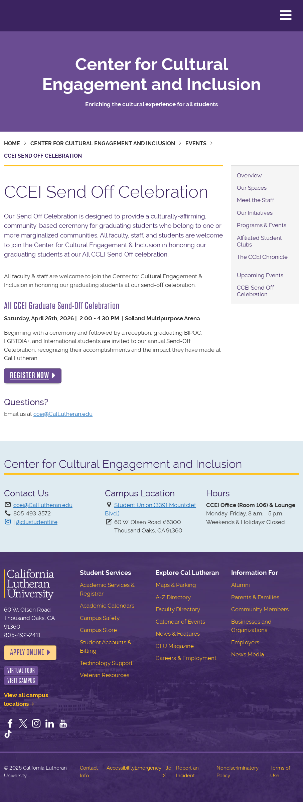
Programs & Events (261, 225)
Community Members (260, 609)
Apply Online (27, 652)
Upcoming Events (260, 275)
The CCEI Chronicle (262, 257)
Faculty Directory (178, 609)
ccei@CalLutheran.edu (63, 414)
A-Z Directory (173, 597)
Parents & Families (255, 597)
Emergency (148, 768)
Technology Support (106, 663)
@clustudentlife (36, 522)
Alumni (240, 585)
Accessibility (121, 768)
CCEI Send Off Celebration (255, 291)
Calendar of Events (180, 621)
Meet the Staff (256, 200)
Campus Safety (100, 618)
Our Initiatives (255, 212)
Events (195, 143)
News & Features (178, 633)
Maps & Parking (176, 585)
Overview (249, 175)
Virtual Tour (21, 670)
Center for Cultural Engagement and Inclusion (151, 74)
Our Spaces (252, 187)
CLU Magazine (175, 646)
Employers (245, 642)
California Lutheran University (21, 16)
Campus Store (98, 630)
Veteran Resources (104, 675)
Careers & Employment (186, 658)
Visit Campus (21, 680)
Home (12, 143)
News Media (247, 654)
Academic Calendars (107, 605)
